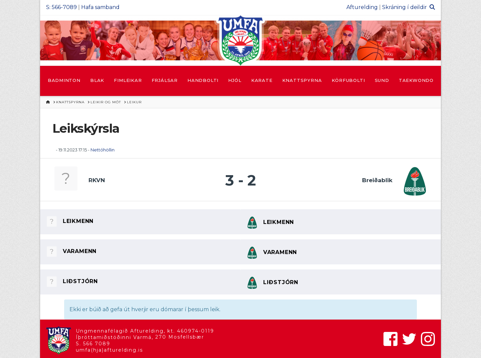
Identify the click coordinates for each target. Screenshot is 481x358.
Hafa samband (100, 7)
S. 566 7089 (93, 344)
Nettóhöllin (103, 149)
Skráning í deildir (404, 7)
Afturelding (362, 7)
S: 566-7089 (61, 7)
